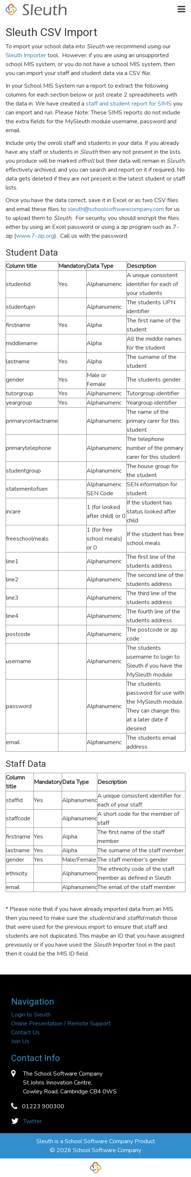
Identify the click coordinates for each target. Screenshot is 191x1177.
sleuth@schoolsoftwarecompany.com (116, 209)
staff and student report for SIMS (129, 104)
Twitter (32, 1121)
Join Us (20, 1041)
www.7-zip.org (35, 236)
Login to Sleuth (31, 1015)
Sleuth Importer (26, 55)
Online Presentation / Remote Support (61, 1023)
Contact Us (25, 1032)
